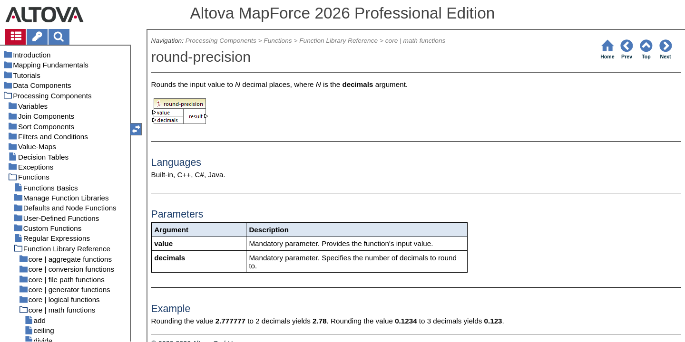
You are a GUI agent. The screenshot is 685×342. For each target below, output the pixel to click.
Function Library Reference (338, 40)
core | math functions (415, 40)
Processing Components (221, 40)
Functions (278, 40)
